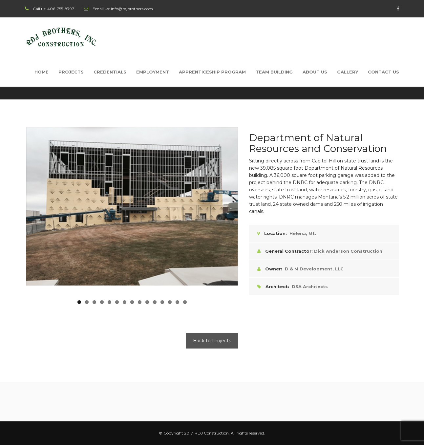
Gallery (347, 71)
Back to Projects (212, 341)
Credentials (110, 71)
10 (147, 302)
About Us (315, 71)
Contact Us (383, 71)
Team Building (274, 71)
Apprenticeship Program (212, 71)
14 (177, 302)
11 (155, 302)
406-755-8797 (60, 8)
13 (170, 302)
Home (41, 71)
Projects (71, 71)
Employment (152, 71)
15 (185, 302)
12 (162, 302)
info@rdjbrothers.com (132, 8)
